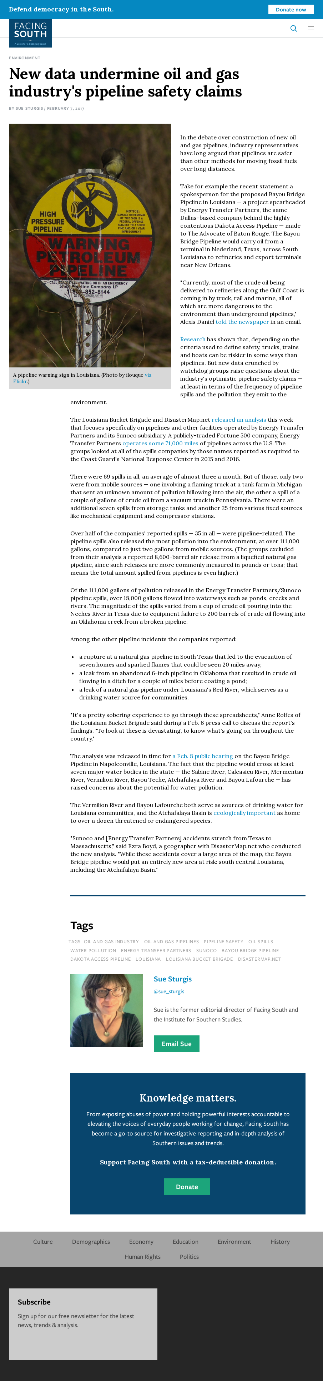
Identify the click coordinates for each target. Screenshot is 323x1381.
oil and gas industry (111, 941)
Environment (25, 57)
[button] (311, 28)
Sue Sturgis (29, 108)
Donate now (291, 9)
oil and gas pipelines (171, 941)
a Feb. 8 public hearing (202, 755)
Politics (189, 1256)
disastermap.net (259, 959)
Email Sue (177, 1043)
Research (193, 339)
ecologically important (244, 812)
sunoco (206, 950)
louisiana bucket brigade (199, 959)
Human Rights (143, 1256)
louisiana (148, 959)
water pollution (93, 950)
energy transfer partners (156, 950)
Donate (187, 1186)
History (280, 1241)
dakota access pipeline (100, 959)
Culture (43, 1241)
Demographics (91, 1241)
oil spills (260, 941)
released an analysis (239, 419)
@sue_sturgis (169, 991)
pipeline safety (223, 941)
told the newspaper (242, 321)
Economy (141, 1241)
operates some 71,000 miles (160, 443)
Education (185, 1241)
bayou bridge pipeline (250, 950)
